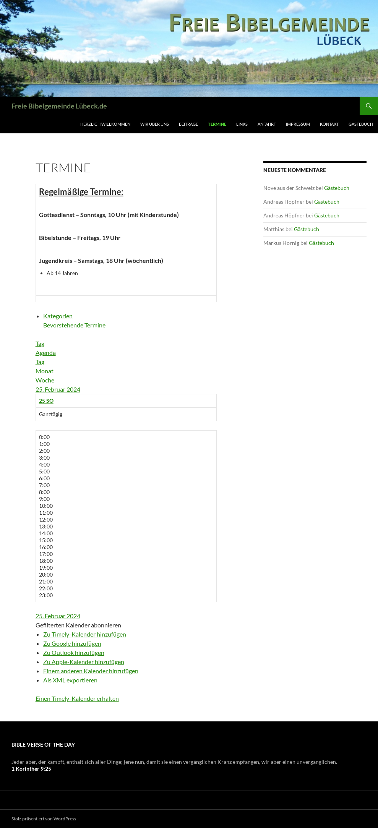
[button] (78, 625)
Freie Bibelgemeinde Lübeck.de (59, 106)
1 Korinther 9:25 (31, 768)
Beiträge (188, 124)
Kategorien (58, 315)
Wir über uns (154, 124)
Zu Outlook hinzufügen (73, 652)
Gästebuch (361, 124)
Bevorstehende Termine (74, 325)
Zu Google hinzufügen (72, 643)
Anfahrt (267, 124)
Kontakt (329, 124)
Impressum (298, 124)
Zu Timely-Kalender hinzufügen (84, 634)
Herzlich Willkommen (105, 124)
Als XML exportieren (70, 680)
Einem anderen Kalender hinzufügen (90, 670)
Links (242, 124)
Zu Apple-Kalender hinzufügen (83, 661)
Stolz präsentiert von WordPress (43, 819)
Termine (217, 124)
